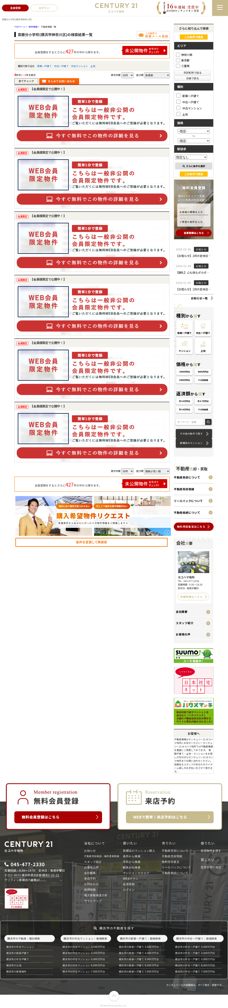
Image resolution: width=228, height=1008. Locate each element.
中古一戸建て (61, 66)
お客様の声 (183, 634)
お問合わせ (91, 884)
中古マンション (79, 66)
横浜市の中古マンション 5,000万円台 (84, 959)
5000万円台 (184, 379)
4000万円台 (203, 371)
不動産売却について (187, 477)
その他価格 (203, 379)
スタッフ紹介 (184, 623)
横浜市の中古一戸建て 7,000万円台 (195, 971)
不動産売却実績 (184, 489)
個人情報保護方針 (96, 895)
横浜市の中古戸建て (17, 959)
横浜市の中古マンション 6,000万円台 (84, 965)
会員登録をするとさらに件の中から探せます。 (101, 50)
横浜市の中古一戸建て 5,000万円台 (195, 959)
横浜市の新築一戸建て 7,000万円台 (139, 971)
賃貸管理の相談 (211, 867)
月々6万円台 (184, 401)
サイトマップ (93, 900)
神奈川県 (184, 55)
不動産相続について (187, 513)
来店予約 (90, 878)
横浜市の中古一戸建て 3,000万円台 (195, 947)
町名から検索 (132, 867)
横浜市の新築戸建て (17, 953)
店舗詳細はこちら (191, 596)
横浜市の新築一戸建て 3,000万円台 (139, 947)
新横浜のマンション (191, 443)
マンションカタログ (136, 873)
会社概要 (182, 612)
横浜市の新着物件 (16, 971)
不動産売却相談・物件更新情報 (101, 856)
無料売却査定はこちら (191, 526)
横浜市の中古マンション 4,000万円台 (84, 953)
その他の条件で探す (191, 433)
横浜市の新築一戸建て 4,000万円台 (139, 953)
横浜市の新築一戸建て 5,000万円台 (139, 959)
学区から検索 (132, 861)
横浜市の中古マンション (20, 947)
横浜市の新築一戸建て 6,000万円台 (139, 965)
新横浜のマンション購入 (139, 850)
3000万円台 (184, 371)
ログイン (129, 889)
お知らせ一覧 (199, 298)
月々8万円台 (184, 409)
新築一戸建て (44, 66)
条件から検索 (132, 856)
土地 (92, 66)
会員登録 (129, 884)
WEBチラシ (131, 878)
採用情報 (90, 889)
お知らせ (90, 850)
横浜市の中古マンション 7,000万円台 (84, 971)
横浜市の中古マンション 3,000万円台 (84, 947)
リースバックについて (188, 501)
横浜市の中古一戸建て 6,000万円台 (195, 965)
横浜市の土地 (14, 965)
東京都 (183, 60)
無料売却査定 (170, 861)
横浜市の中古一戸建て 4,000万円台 (195, 953)
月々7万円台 (203, 401)
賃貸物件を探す (211, 850)
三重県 (183, 66)
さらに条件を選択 (194, 166)
